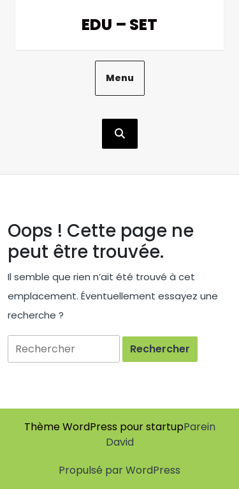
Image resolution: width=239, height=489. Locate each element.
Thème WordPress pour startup (104, 426)
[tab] (160, 349)
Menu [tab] (120, 77)
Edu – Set (119, 24)
